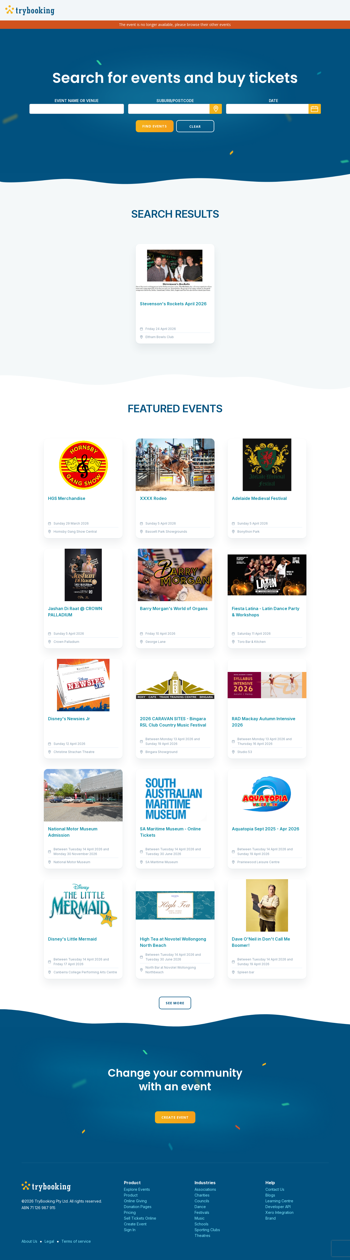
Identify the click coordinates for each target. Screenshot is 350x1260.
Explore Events (137, 1189)
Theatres (202, 1235)
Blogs (270, 1195)
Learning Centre (279, 1201)
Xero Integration (279, 1212)
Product (131, 1195)
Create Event (175, 1117)
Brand (270, 1218)
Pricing (130, 1212)
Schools (201, 1224)
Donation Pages (138, 1206)
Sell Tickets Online (140, 1218)
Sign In (129, 1229)
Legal (49, 1241)
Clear (195, 126)
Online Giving (135, 1201)
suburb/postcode (175, 100)
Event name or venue (76, 100)
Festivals (202, 1212)
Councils (202, 1201)
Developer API (278, 1206)
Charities (202, 1195)
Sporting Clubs (207, 1229)
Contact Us (274, 1189)
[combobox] (175, 109)
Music (200, 1218)
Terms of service (76, 1241)
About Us (29, 1241)
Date (273, 100)
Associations (205, 1189)
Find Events (154, 126)
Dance (200, 1206)
